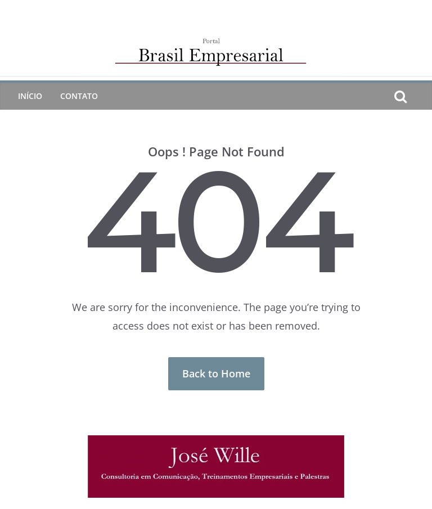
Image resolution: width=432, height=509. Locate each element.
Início (30, 96)
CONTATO (79, 96)
